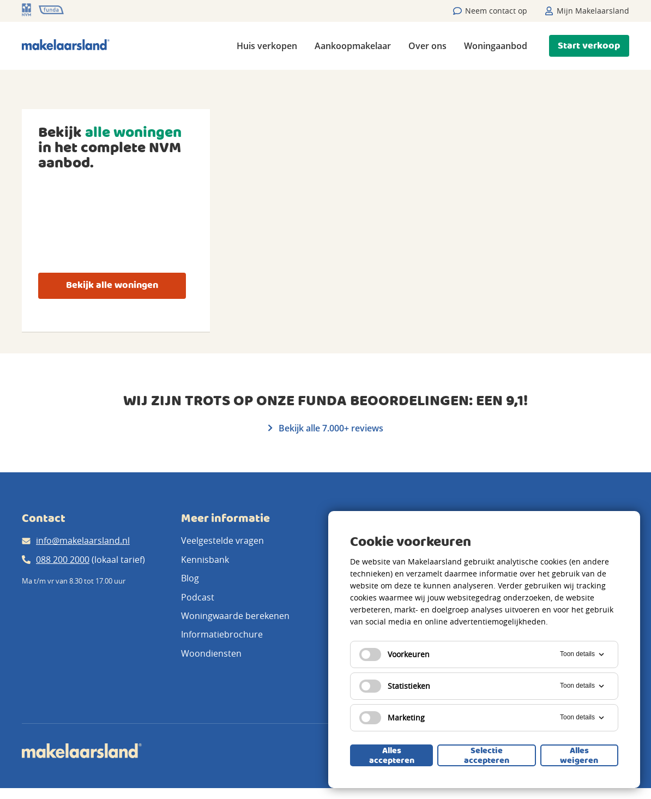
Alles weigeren (579, 755)
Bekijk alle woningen (112, 285)
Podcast (197, 597)
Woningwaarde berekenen (235, 616)
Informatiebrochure (222, 634)
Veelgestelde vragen (222, 540)
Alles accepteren (391, 755)
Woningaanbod (495, 46)
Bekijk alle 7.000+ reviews (325, 428)
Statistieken (394, 686)
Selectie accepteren (486, 755)
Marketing (392, 717)
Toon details (583, 654)
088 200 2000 (62, 560)
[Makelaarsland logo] (66, 45)
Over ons (427, 46)
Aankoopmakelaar (353, 46)
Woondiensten (211, 653)
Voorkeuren (394, 654)
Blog (190, 578)
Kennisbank (205, 560)
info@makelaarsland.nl (83, 540)
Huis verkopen (267, 46)
